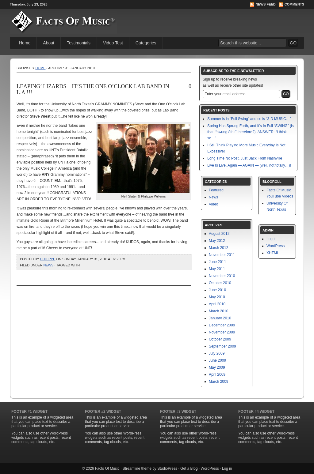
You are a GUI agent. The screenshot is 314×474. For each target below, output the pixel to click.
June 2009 (217, 360)
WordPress (275, 246)
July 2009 (216, 353)
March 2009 (218, 381)
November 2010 (222, 276)
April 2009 (217, 374)
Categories (146, 42)
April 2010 (217, 304)
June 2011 (217, 262)
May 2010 (217, 297)
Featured (216, 190)
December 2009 (222, 325)
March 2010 (218, 311)
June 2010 (217, 290)
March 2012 (218, 248)
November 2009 (222, 332)
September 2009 (222, 346)
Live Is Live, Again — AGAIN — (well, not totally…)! (249, 165)
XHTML (272, 253)
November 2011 (222, 255)
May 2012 (217, 241)
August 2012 (219, 233)
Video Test (113, 42)
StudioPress (167, 468)
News (48, 265)
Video (213, 204)
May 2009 (217, 367)
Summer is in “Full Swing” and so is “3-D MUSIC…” (249, 119)
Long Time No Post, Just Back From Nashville (244, 158)
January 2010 (220, 318)
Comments (294, 4)
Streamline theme (137, 468)
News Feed (265, 4)
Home (24, 42)
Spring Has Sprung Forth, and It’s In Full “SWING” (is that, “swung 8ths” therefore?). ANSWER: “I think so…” (250, 132)
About (48, 42)
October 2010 (220, 283)
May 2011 (217, 269)
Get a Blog (189, 468)
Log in (271, 239)
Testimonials (78, 42)
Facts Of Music (107, 468)
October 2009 (220, 339)
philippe (48, 259)
